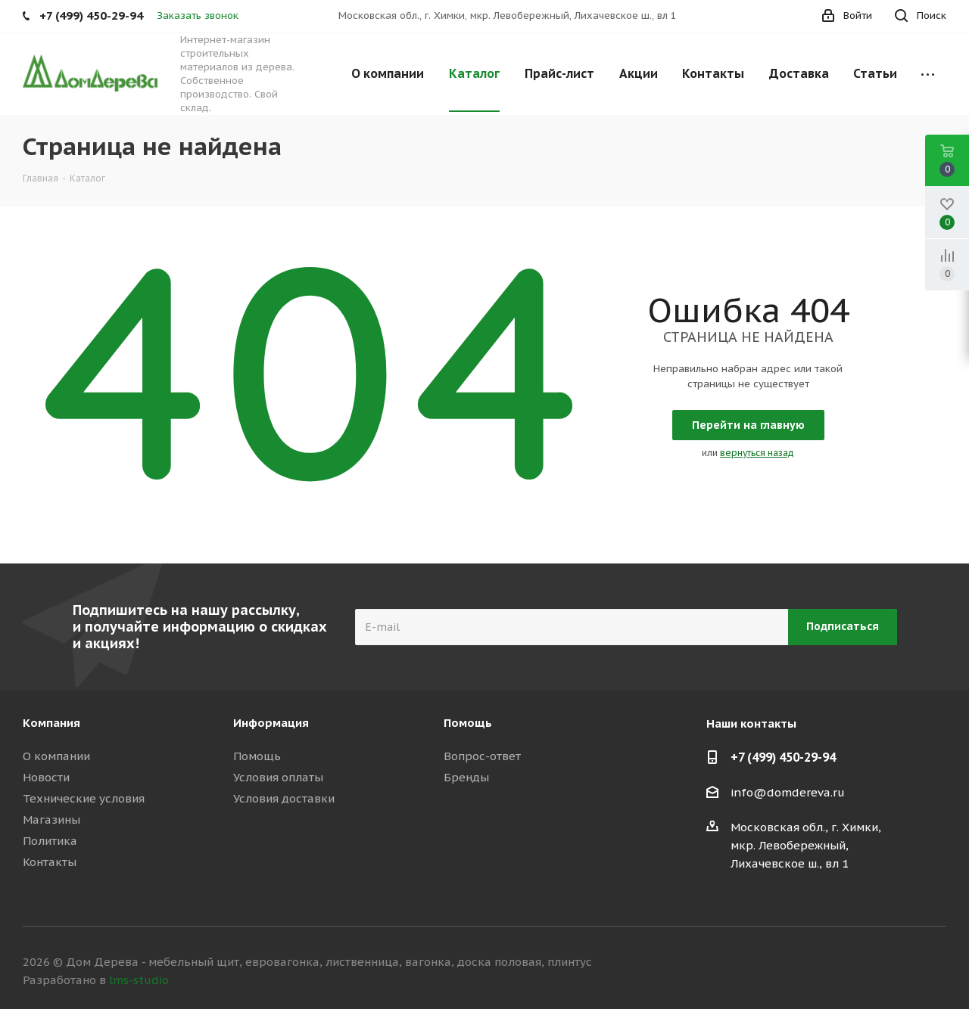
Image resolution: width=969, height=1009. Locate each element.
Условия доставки (284, 798)
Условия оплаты (278, 777)
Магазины (51, 819)
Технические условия (84, 798)
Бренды (466, 777)
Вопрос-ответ (482, 756)
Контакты (49, 862)
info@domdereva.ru (788, 792)
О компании (56, 756)
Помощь (257, 756)
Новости (46, 777)
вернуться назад (757, 452)
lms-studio (139, 980)
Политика (50, 841)
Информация (271, 723)
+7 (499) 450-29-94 (783, 757)
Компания (51, 723)
